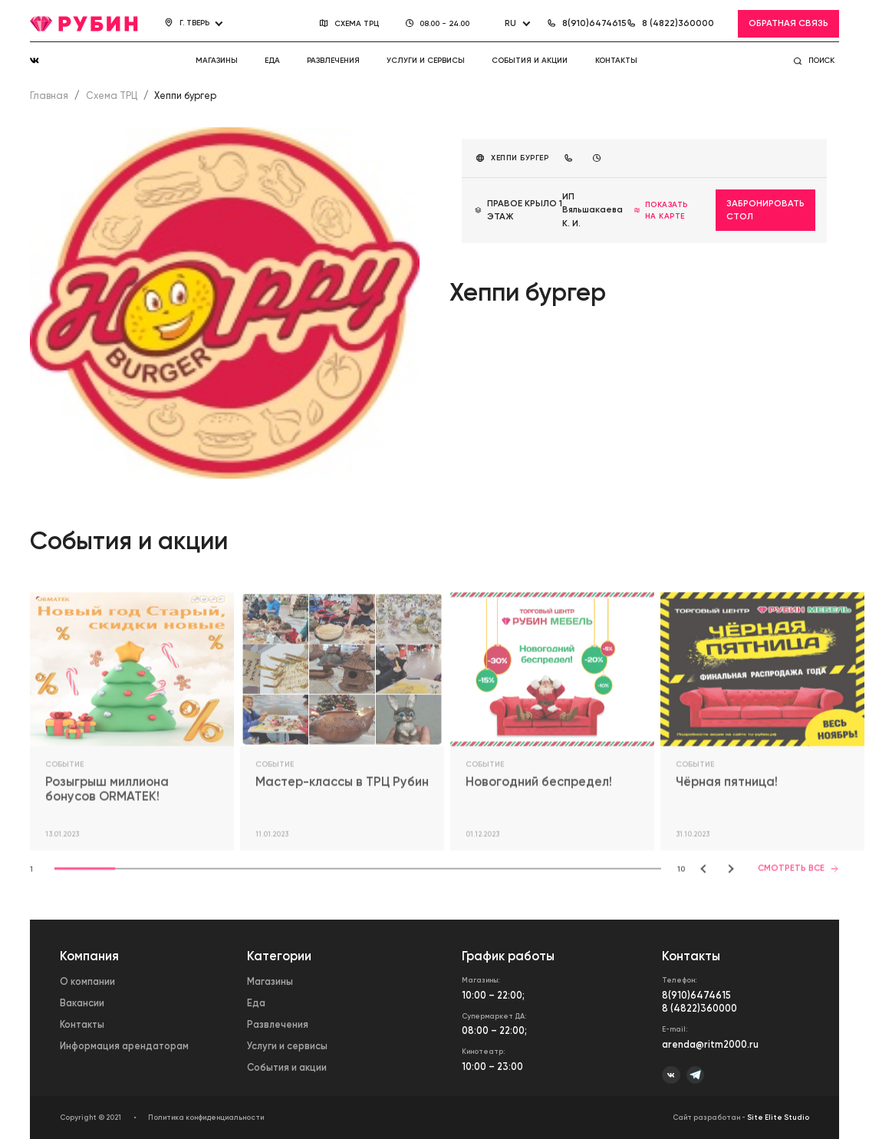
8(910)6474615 (696, 995)
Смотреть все (798, 869)
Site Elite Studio (778, 1117)
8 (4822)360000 (699, 1008)
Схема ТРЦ (111, 95)
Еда (272, 60)
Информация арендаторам (124, 1046)
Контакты (616, 60)
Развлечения (333, 60)
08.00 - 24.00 (445, 23)
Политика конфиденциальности (206, 1117)
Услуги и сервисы (426, 60)
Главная (49, 95)
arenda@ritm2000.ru (710, 1044)
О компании (87, 981)
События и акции (530, 60)
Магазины (217, 60)
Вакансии (82, 1003)
